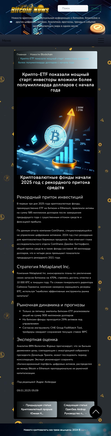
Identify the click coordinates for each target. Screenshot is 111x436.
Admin (84, 429)
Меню (6, 40)
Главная (21, 54)
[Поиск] (73, 8)
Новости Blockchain (41, 54)
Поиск (95, 8)
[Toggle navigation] (101, 40)
